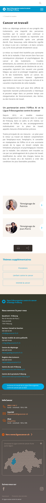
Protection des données (19, 496)
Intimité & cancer (23, 283)
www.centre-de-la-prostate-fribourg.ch (16, 376)
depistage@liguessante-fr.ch (12, 353)
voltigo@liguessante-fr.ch (11, 343)
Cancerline (11, 421)
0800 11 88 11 (12, 405)
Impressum (5, 496)
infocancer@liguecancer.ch (17, 414)
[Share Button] (27, 248)
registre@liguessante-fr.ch (11, 362)
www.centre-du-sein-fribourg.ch (13, 369)
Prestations (23, 268)
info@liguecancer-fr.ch (10, 333)
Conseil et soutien (10, 16)
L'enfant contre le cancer (23, 275)
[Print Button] (18, 248)
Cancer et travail (15, 23)
